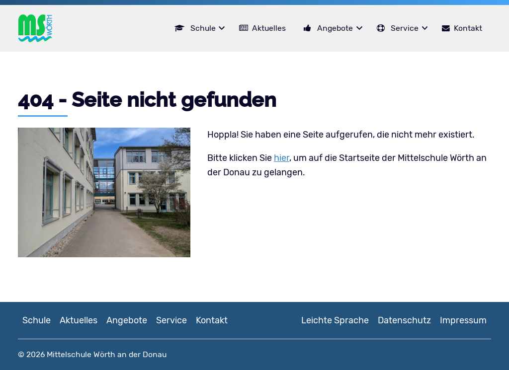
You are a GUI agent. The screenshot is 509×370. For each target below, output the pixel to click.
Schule (203, 28)
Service (405, 28)
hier (281, 157)
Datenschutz (404, 320)
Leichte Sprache (335, 320)
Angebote (335, 28)
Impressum (463, 320)
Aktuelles (269, 28)
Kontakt (468, 28)
